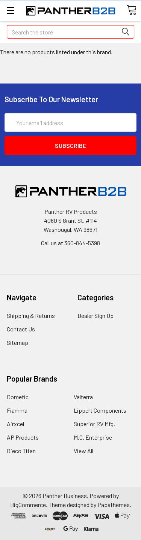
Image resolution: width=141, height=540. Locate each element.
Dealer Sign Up (95, 315)
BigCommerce (28, 504)
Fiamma (17, 410)
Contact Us (21, 329)
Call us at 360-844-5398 (70, 242)
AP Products (23, 437)
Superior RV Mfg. (94, 423)
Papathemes (113, 504)
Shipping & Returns (31, 315)
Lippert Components (100, 410)
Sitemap (17, 342)
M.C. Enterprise (93, 437)
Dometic (18, 396)
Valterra (83, 396)
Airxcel (15, 423)
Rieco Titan (21, 450)
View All (83, 450)
